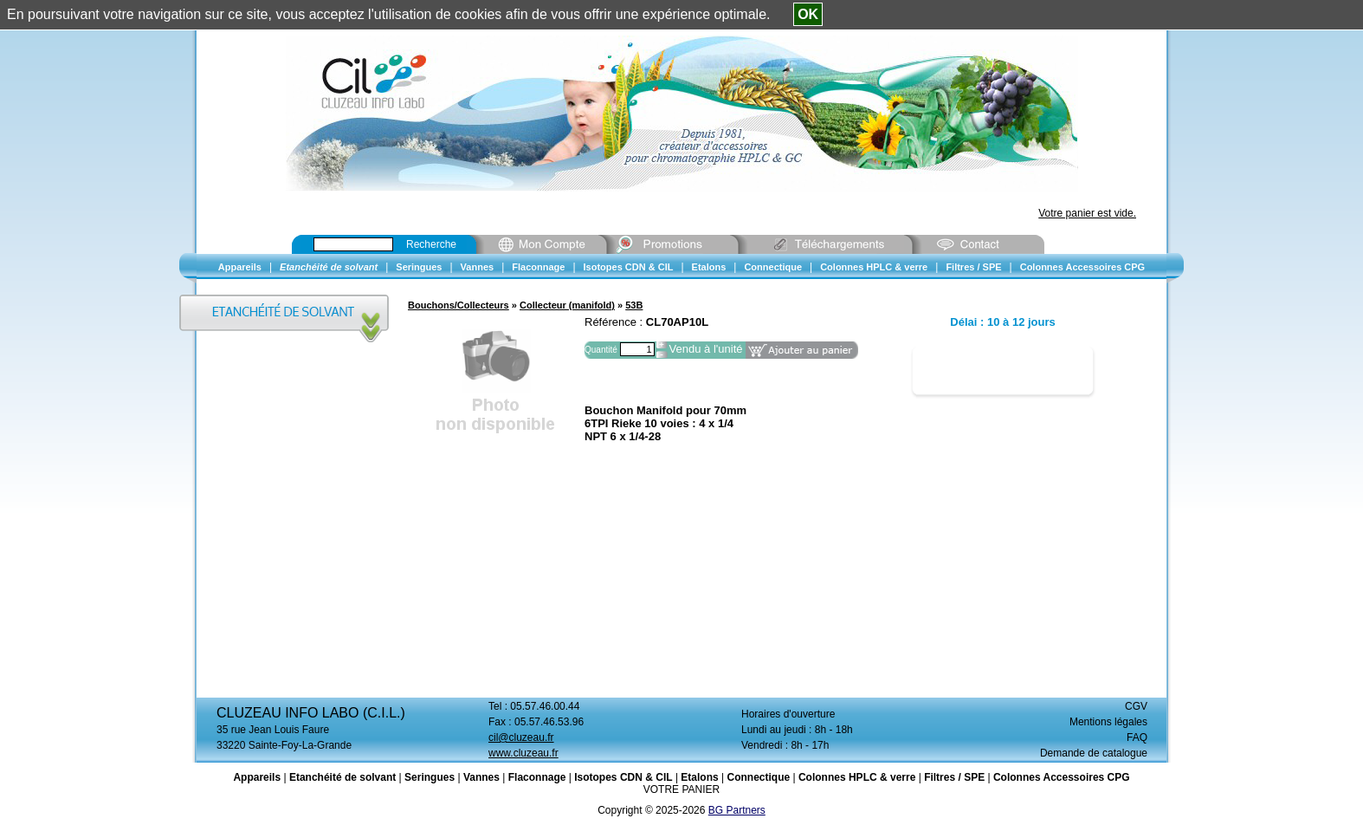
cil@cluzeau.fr (521, 737)
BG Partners (736, 810)
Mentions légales (1108, 722)
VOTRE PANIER (681, 789)
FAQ (1137, 737)
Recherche (431, 244)
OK (808, 14)
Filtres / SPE (954, 777)
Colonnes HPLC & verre (856, 777)
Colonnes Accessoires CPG (1061, 777)
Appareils (257, 777)
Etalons (699, 777)
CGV (1136, 706)
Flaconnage (537, 777)
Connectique (758, 777)
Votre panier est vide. (1087, 213)
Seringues (429, 777)
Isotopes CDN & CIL (623, 777)
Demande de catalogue (1093, 753)
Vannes (481, 777)
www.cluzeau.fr (523, 753)
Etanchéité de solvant (342, 777)
